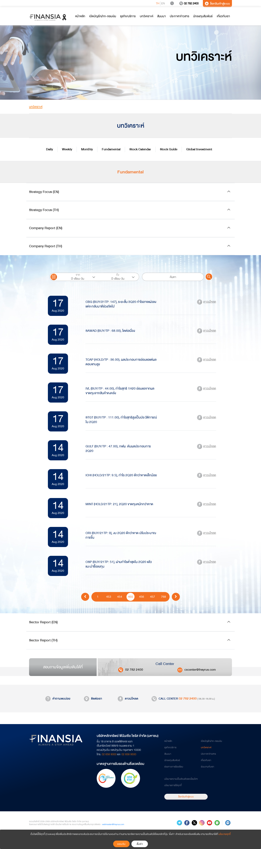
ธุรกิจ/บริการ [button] (128, 16)
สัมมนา (167, 754)
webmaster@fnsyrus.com (113, 824)
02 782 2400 (188, 3)
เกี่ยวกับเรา (206, 760)
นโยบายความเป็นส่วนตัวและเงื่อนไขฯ (181, 779)
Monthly (87, 149)
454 (119, 596)
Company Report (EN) (45, 228)
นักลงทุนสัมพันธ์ (172, 760)
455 (130, 596)
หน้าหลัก (168, 741)
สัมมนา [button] (161, 16)
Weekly (67, 149)
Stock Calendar (140, 149)
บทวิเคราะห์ (206, 747)
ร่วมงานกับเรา (207, 767)
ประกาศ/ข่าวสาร (208, 754)
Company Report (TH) (45, 246)
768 (163, 596)
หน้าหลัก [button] (80, 16)
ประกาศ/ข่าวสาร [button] (179, 16)
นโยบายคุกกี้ (225, 834)
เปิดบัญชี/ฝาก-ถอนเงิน (211, 741)
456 (141, 596)
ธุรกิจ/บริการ (170, 747)
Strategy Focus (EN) (44, 192)
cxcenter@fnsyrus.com (200, 669)
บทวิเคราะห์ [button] (146, 16)
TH (157, 3)
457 (152, 596)
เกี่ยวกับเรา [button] (223, 16)
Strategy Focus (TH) (44, 210)
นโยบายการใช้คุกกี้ (173, 785)
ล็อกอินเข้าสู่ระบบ (217, 3)
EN (163, 3)
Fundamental (111, 149)
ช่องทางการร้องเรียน (173, 767)
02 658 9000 (109, 754)
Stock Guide (168, 149)
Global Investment (199, 149)
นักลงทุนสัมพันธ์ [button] (203, 16)
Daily (49, 149)
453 (108, 596)
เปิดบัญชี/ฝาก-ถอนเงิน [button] (102, 16)
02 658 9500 (129, 754)
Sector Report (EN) (43, 622)
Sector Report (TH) (43, 640)
